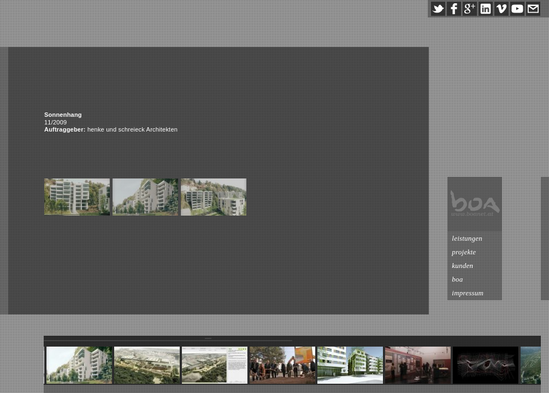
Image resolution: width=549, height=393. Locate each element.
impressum (506, 293)
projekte (503, 252)
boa (496, 279)
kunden (501, 265)
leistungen (506, 238)
